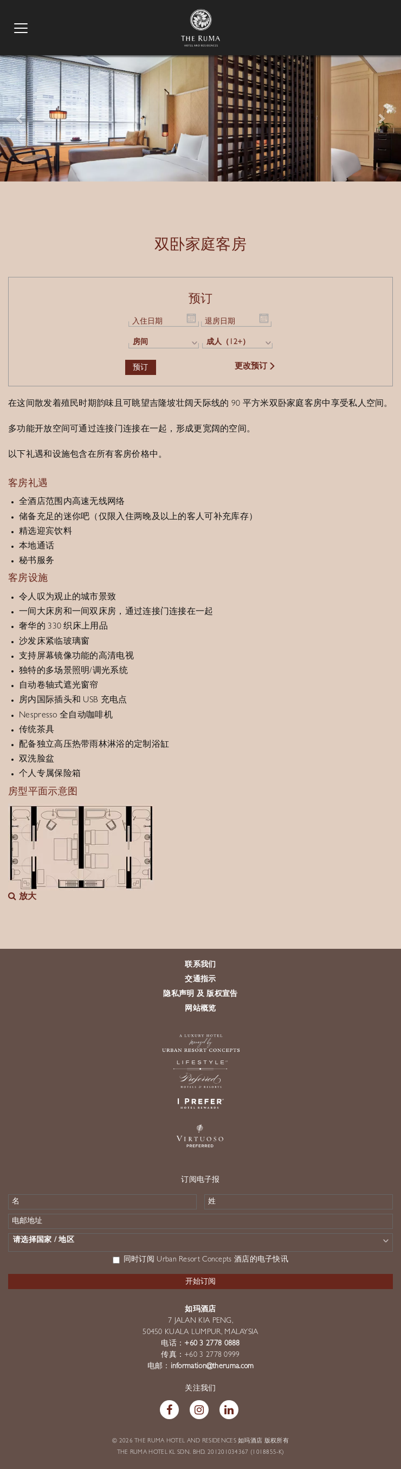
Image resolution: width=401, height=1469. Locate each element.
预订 (140, 367)
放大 (22, 897)
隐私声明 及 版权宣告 (200, 994)
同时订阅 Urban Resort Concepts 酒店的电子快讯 (200, 1260)
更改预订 (255, 367)
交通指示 (200, 979)
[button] (20, 118)
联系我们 (200, 965)
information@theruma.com (212, 1366)
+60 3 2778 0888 (212, 1344)
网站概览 (200, 1009)
